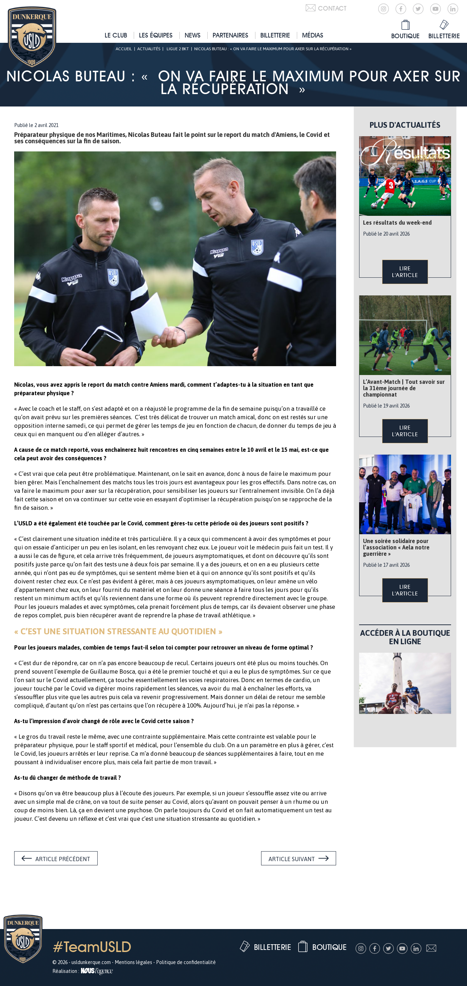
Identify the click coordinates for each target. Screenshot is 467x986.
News (193, 35)
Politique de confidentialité (186, 962)
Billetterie (275, 35)
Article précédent (62, 859)
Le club (116, 35)
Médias (312, 35)
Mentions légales (133, 962)
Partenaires (230, 35)
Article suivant (292, 859)
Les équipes (156, 35)
